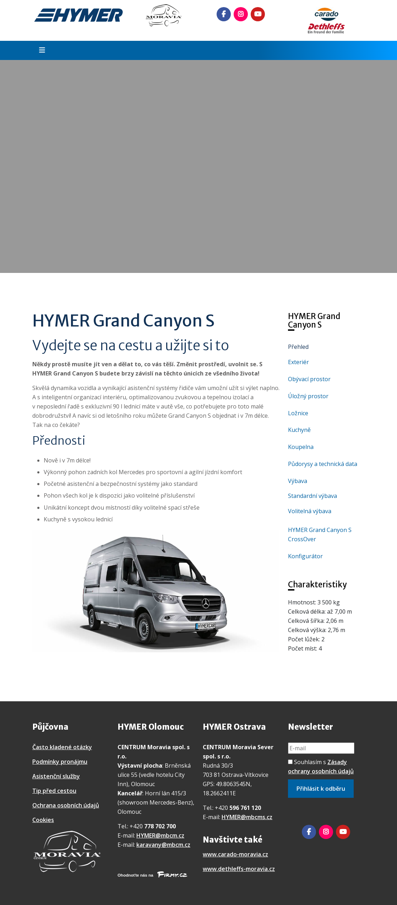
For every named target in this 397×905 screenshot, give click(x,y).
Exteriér (298, 362)
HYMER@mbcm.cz (160, 835)
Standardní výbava (312, 496)
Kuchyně (299, 430)
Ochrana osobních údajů (65, 805)
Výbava (297, 481)
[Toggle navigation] (39, 50)
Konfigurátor (305, 556)
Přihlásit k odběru (321, 788)
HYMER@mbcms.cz (247, 817)
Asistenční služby (56, 776)
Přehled (298, 347)
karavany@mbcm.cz (163, 845)
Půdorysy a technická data (322, 464)
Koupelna (301, 447)
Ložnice (298, 413)
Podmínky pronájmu (59, 762)
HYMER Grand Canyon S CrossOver (320, 534)
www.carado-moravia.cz (235, 854)
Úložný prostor (308, 396)
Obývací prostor (309, 379)
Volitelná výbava (309, 511)
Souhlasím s (321, 766)
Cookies (43, 820)
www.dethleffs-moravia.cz (239, 869)
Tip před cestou (54, 791)
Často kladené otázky (62, 747)
